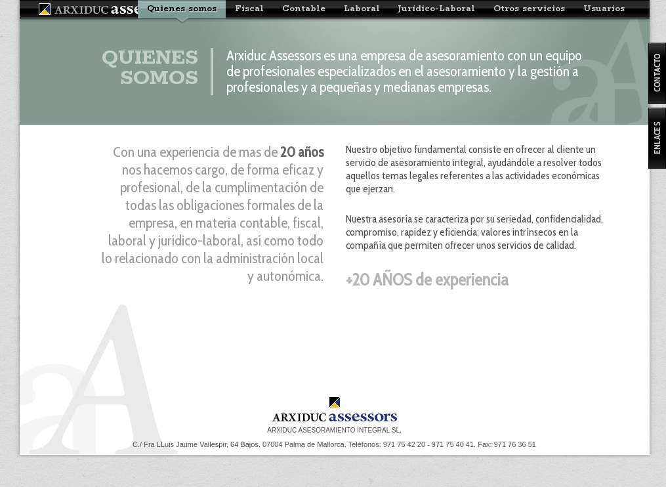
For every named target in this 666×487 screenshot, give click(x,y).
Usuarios (604, 8)
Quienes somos (182, 8)
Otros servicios (529, 8)
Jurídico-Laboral (436, 8)
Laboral (362, 8)
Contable (303, 8)
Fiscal (249, 8)
